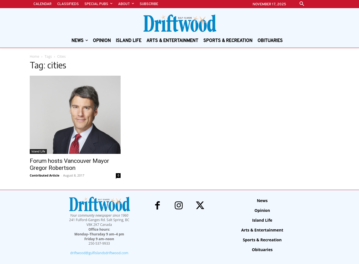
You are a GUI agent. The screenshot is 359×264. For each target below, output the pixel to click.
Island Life (38, 151)
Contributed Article (44, 175)
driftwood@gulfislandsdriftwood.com (99, 253)
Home (34, 56)
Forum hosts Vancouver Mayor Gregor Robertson (69, 164)
